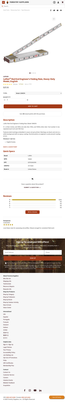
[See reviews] (15, 84)
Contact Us (6, 372)
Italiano (5, 327)
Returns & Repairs (8, 286)
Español (5, 317)
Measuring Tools (15, 10)
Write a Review (32, 212)
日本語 (5, 330)
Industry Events (8, 380)
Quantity (7, 97)
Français (6, 322)
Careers (5, 377)
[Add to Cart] (33, 106)
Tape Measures (25, 10)
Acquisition (6, 385)
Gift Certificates (8, 363)
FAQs (5, 360)
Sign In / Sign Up (8, 344)
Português (6, 319)
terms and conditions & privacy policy (46, 268)
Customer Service (8, 375)
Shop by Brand (7, 300)
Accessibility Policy (9, 352)
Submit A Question (32, 187)
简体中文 (6, 333)
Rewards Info (7, 289)
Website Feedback (9, 383)
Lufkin (5, 76)
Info (4, 314)
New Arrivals (7, 305)
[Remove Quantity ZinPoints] (4, 100)
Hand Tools (6, 10)
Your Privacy (7, 350)
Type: (5, 93)
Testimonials (7, 284)
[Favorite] (54, 19)
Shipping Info (7, 281)
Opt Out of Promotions (10, 358)
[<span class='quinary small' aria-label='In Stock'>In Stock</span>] (21, 84)
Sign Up (33, 258)
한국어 (5, 338)
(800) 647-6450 (25, 397)
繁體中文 (6, 335)
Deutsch (5, 325)
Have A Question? (10, 147)
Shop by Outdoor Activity (11, 302)
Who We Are (7, 278)
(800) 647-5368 (10, 397)
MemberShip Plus (8, 366)
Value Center (7, 307)
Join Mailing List (8, 355)
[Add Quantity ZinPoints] (27, 100)
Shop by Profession (9, 297)
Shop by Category (8, 294)
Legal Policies (7, 347)
